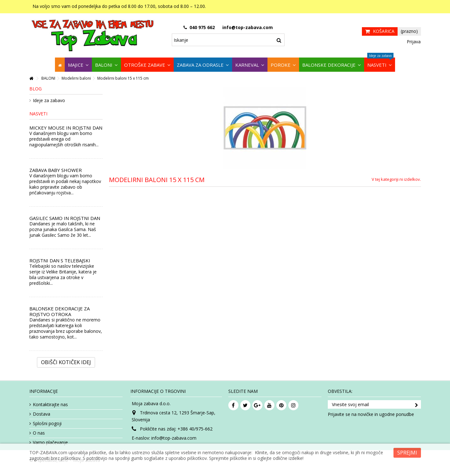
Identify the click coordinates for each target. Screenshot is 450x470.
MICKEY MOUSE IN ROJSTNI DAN (65, 128)
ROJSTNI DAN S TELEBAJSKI (59, 260)
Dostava (41, 414)
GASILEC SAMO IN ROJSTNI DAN (64, 218)
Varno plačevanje (50, 442)
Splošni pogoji (47, 423)
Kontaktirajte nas (50, 404)
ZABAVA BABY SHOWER (55, 170)
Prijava (413, 42)
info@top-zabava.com (173, 438)
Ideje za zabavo (49, 100)
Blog (35, 89)
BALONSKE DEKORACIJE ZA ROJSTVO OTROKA (59, 311)
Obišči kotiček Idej (66, 362)
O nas (39, 433)
